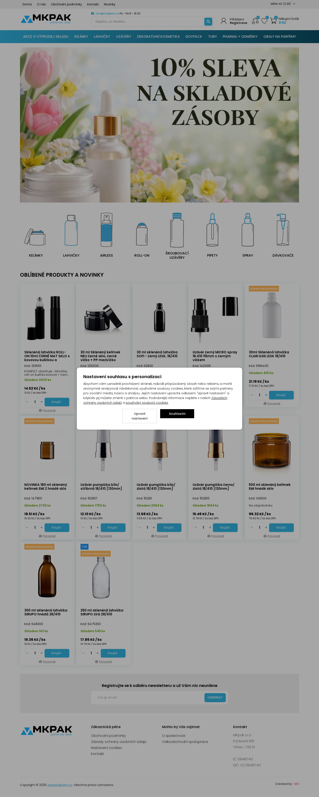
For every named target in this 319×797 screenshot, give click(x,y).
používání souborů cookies (147, 403)
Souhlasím (177, 414)
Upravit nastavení (140, 416)
